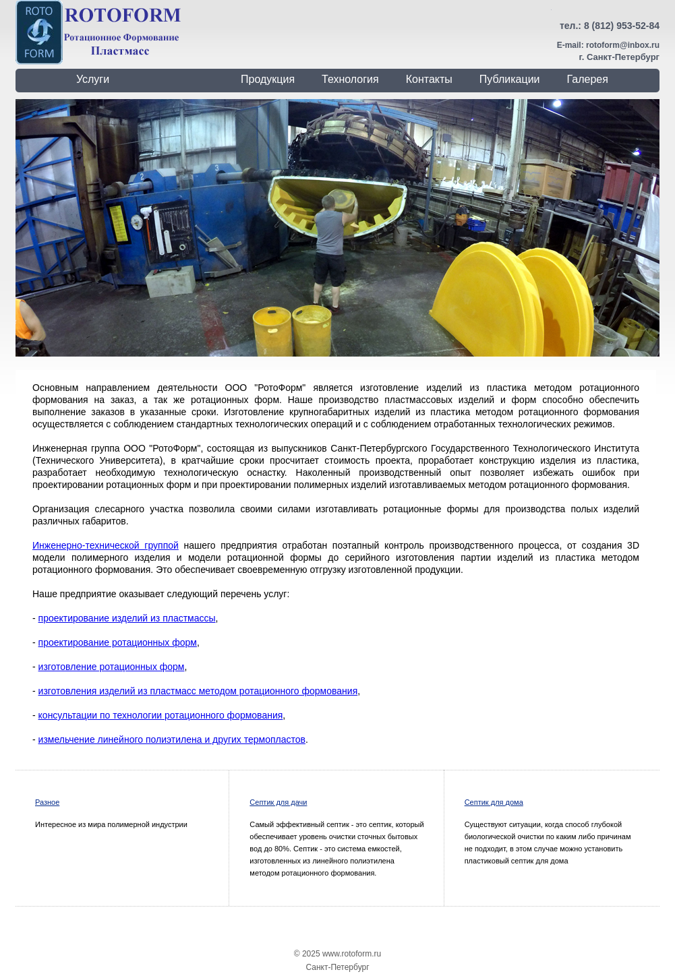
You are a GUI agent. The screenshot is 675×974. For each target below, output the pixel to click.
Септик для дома (494, 802)
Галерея (587, 79)
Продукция (268, 79)
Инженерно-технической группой (105, 545)
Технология (350, 79)
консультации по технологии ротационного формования (160, 715)
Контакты (429, 79)
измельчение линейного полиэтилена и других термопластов (171, 739)
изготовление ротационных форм (111, 666)
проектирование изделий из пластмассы (127, 618)
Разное (47, 802)
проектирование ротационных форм (117, 642)
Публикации (509, 79)
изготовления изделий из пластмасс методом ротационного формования (198, 691)
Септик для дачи (278, 802)
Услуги (92, 79)
